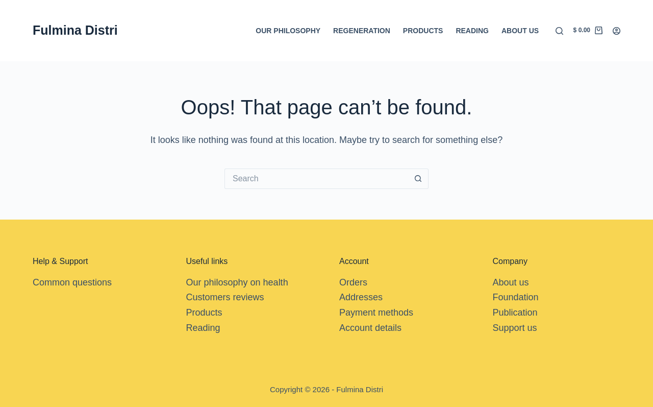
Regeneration (361, 31)
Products (423, 31)
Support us (515, 328)
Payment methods (376, 312)
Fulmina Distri (75, 30)
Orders (353, 282)
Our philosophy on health (237, 282)
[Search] (559, 31)
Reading (472, 31)
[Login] (616, 31)
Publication (515, 312)
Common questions (72, 282)
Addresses (361, 297)
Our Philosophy (288, 31)
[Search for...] (316, 179)
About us (520, 31)
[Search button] (418, 179)
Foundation (516, 297)
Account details (370, 328)
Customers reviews (225, 297)
